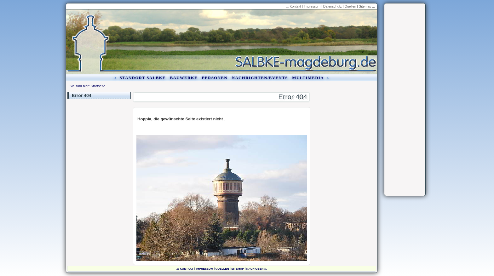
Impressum (312, 6)
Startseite (98, 86)
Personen (214, 77)
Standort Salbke (143, 77)
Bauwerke (184, 77)
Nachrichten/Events (260, 77)
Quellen (350, 6)
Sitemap (365, 6)
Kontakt (295, 6)
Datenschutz (332, 6)
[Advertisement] (405, 99)
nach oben (255, 268)
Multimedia (308, 77)
